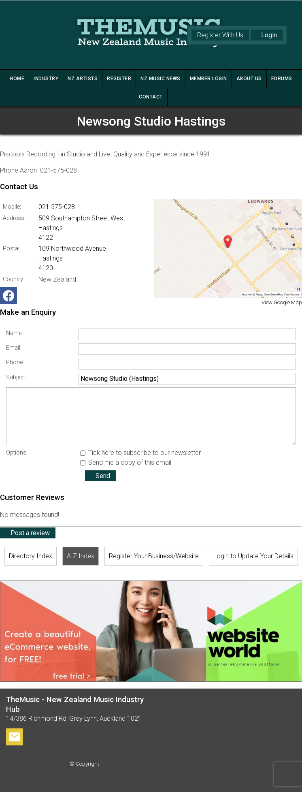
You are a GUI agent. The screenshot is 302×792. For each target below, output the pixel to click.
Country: (13, 279)
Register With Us (220, 35)
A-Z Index (80, 556)
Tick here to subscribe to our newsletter (140, 453)
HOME (17, 78)
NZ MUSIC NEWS (160, 78)
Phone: (15, 362)
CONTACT (151, 97)
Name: (14, 333)
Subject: (16, 377)
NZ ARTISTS (83, 78)
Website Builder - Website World (151, 780)
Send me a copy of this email (125, 462)
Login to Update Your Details (253, 556)
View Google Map (282, 302)
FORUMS (281, 78)
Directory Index (30, 556)
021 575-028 (56, 207)
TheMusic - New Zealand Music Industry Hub (153, 764)
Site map (221, 764)
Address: (14, 218)
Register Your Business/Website (154, 556)
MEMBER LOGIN (208, 78)
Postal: (12, 248)
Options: (17, 452)
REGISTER (119, 78)
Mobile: (12, 206)
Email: (13, 347)
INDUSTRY (46, 78)
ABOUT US (249, 78)
